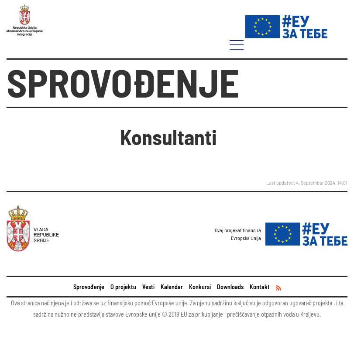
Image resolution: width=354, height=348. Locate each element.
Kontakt (260, 287)
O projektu (123, 287)
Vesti (148, 287)
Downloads (230, 287)
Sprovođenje (88, 287)
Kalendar (172, 287)
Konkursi (200, 287)
